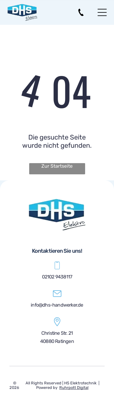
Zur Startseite (57, 166)
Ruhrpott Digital (73, 387)
